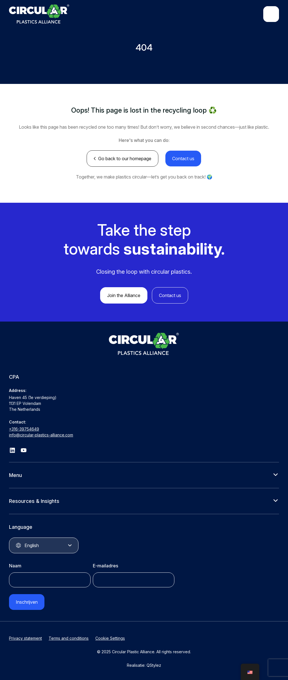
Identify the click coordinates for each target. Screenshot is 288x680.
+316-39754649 (24, 429)
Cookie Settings (110, 638)
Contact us (183, 158)
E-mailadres (105, 565)
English (31, 545)
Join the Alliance (123, 295)
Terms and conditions (69, 638)
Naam (15, 565)
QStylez (154, 665)
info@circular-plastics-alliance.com (41, 434)
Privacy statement (25, 638)
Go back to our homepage (124, 158)
